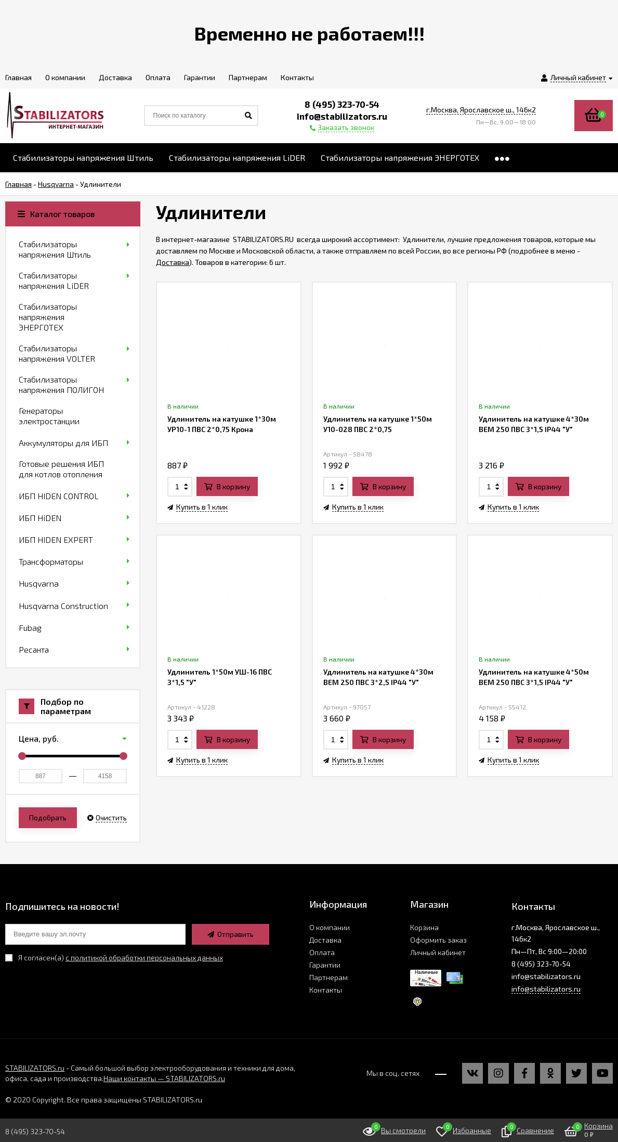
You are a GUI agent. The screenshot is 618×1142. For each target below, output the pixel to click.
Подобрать (48, 817)
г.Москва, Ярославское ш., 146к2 (481, 109)
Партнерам (328, 977)
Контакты (325, 989)
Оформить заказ (438, 939)
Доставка (172, 262)
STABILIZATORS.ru (34, 1067)
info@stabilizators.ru (546, 988)
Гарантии (324, 964)
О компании (329, 927)
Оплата (322, 952)
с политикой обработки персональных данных (144, 957)
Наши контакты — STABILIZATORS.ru (164, 1078)
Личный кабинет (438, 952)
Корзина (424, 927)
